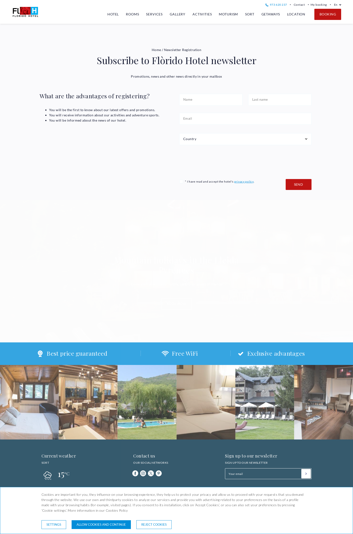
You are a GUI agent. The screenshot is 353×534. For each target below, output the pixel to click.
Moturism (228, 14)
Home (156, 50)
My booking (319, 4)
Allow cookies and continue (101, 524)
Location (296, 14)
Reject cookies (154, 524)
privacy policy (244, 181)
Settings (53, 524)
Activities (202, 14)
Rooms (132, 14)
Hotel (113, 14)
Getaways (270, 14)
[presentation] (215, 161)
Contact (299, 4)
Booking (328, 14)
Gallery (177, 14)
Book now (176, 304)
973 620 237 (276, 4)
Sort (249, 14)
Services (154, 14)
